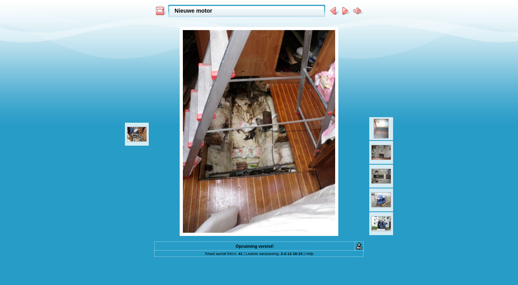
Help (310, 253)
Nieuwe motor (193, 11)
